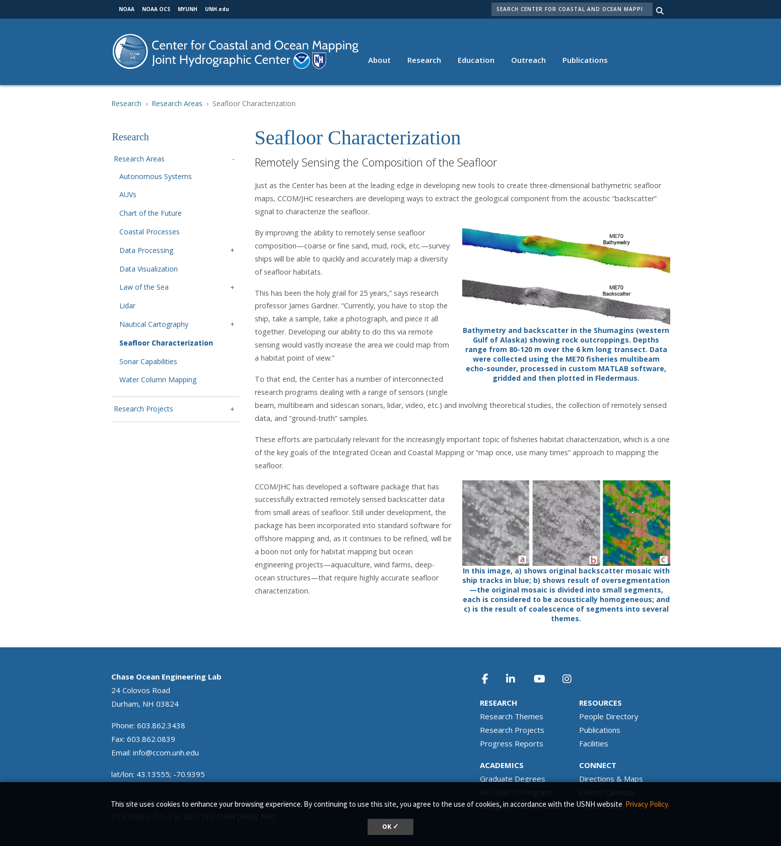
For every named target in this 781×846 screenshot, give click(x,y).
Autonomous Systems (155, 177)
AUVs (127, 195)
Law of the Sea (144, 287)
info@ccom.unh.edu (166, 752)
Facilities (593, 743)
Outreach (528, 60)
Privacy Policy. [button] (647, 804)
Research (424, 60)
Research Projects (143, 409)
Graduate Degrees (512, 779)
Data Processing (146, 250)
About (379, 60)
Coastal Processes (149, 232)
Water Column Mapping (157, 380)
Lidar (127, 306)
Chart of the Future (150, 213)
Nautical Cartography (153, 324)
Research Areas (177, 103)
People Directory (608, 716)
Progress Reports (511, 743)
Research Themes (511, 716)
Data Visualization (148, 269)
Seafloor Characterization (166, 343)
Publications (585, 60)
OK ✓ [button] (390, 826)
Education (476, 60)
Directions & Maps (611, 779)
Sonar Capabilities (148, 362)
